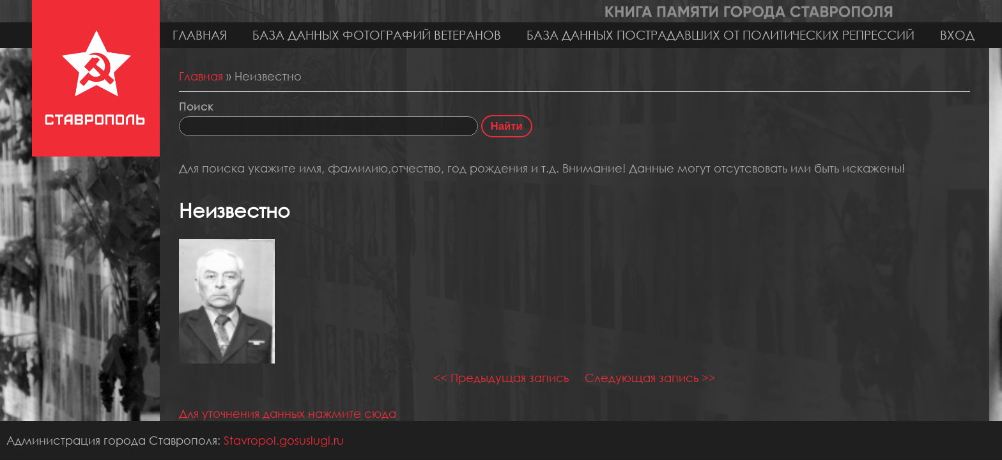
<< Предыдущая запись (501, 378)
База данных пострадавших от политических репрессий (720, 34)
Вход (957, 34)
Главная (200, 34)
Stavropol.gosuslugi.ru (284, 440)
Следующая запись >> (650, 378)
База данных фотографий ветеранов (376, 34)
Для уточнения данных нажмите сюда (287, 413)
